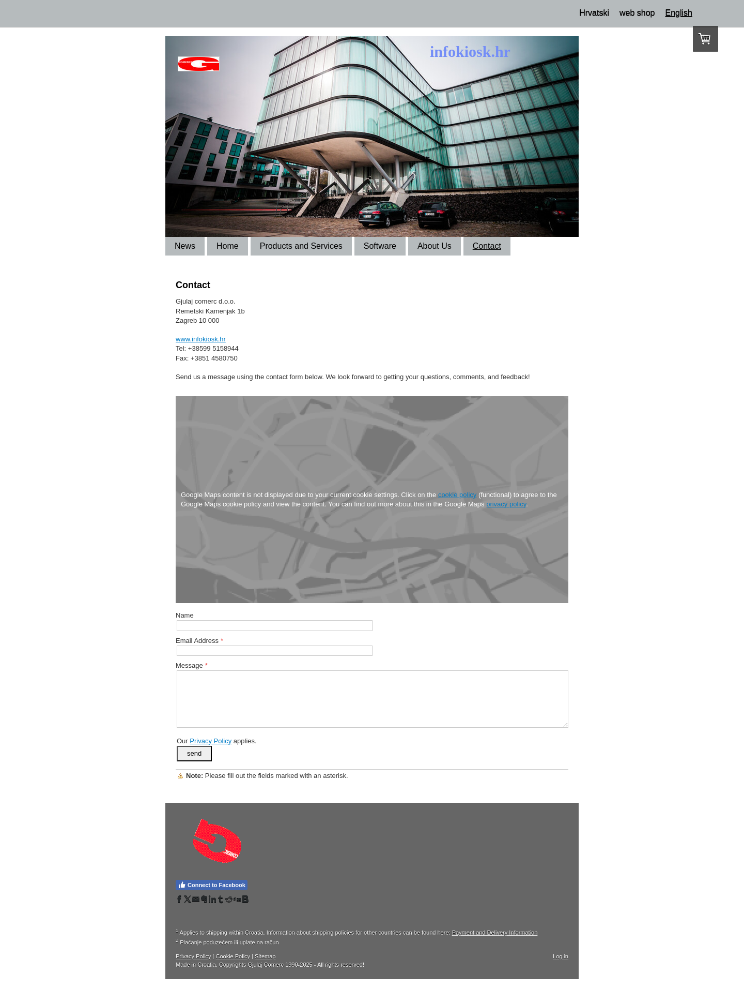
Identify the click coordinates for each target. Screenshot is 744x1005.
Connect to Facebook (211, 885)
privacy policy (506, 504)
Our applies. (217, 741)
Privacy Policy (210, 741)
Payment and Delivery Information (495, 932)
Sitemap (265, 956)
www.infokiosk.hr (201, 339)
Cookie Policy (232, 956)
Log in (560, 956)
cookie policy (457, 495)
